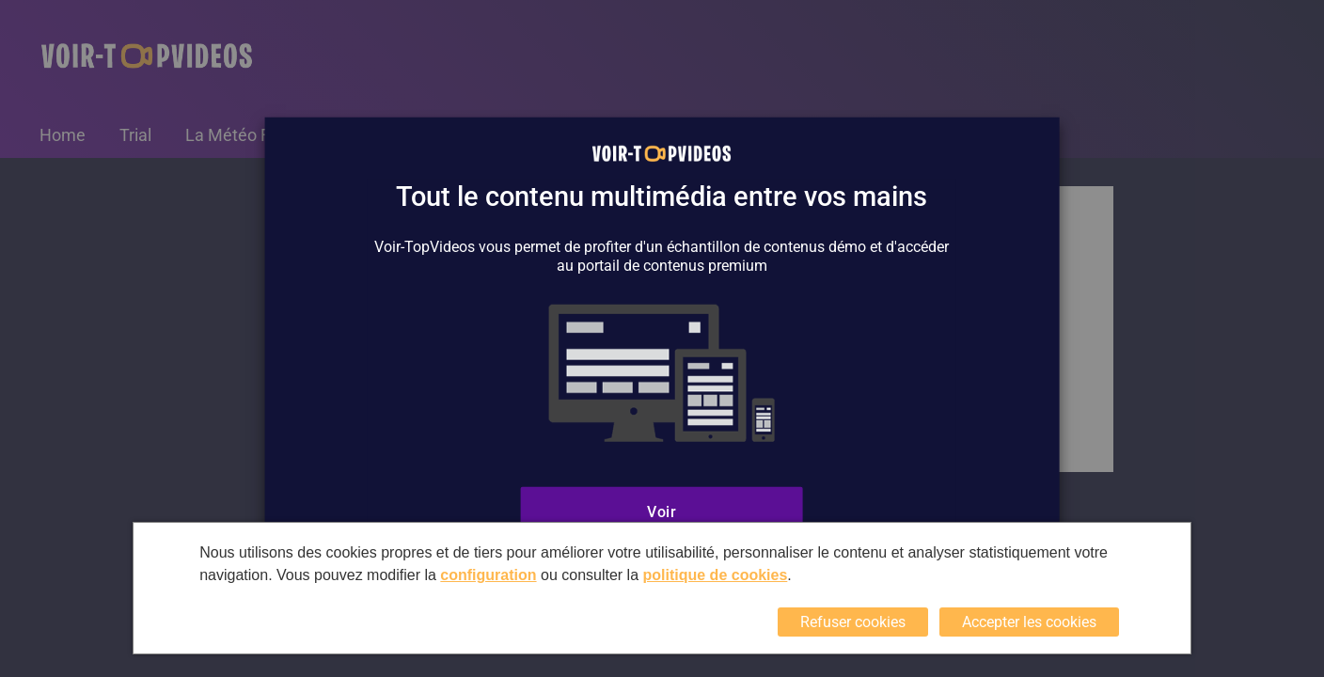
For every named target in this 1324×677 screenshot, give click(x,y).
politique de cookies (715, 575)
